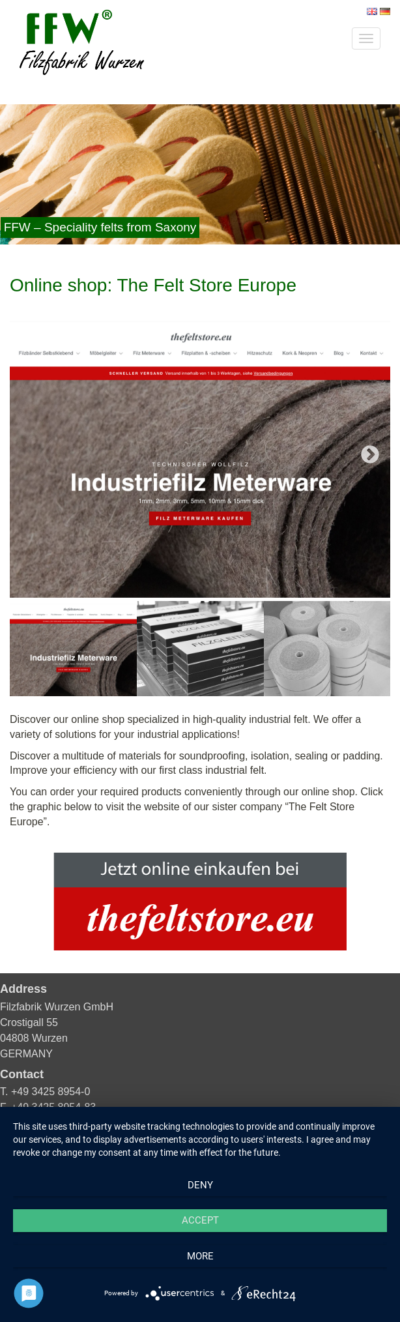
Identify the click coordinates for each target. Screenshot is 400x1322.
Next (370, 455)
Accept (200, 1220)
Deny (200, 1185)
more (200, 1256)
